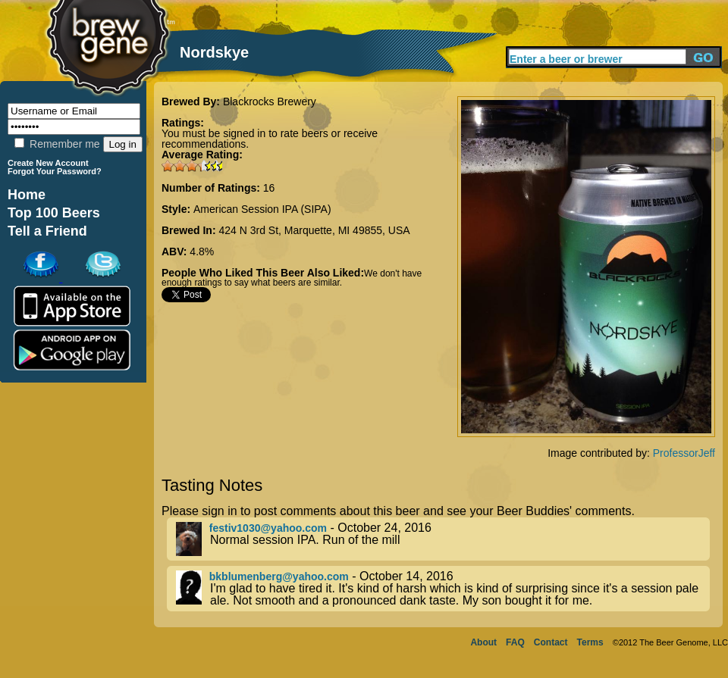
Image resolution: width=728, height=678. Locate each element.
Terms (590, 642)
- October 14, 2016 (443, 588)
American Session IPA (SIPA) (262, 209)
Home (27, 194)
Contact (551, 642)
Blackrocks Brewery (269, 101)
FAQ (515, 642)
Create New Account (48, 162)
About (483, 642)
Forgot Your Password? (55, 171)
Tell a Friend (47, 231)
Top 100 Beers (54, 212)
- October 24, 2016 (443, 539)
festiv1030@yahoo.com (268, 528)
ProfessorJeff (684, 453)
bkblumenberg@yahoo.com (279, 576)
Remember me (56, 144)
